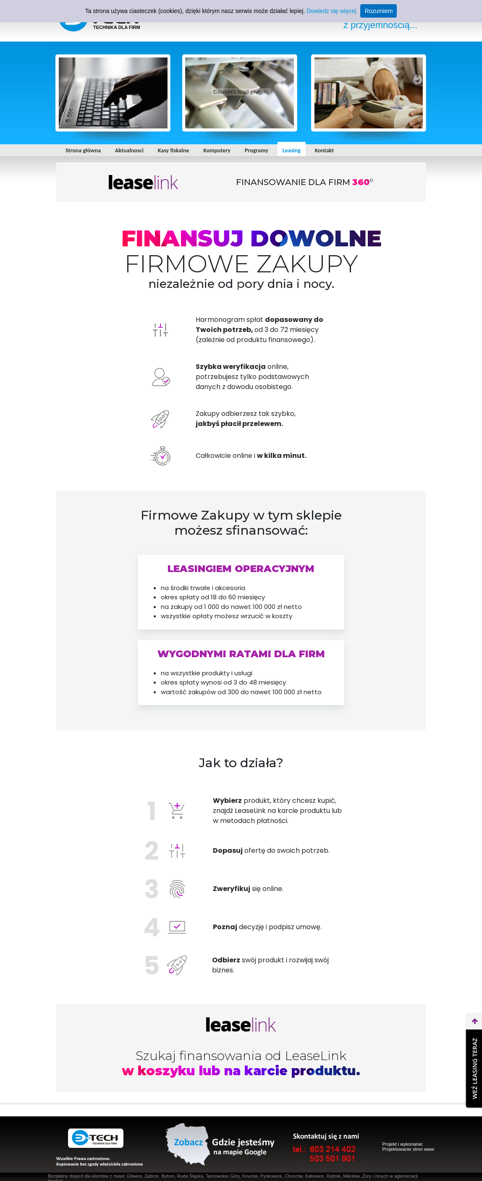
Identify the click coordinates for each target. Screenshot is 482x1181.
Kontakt (324, 150)
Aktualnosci (129, 150)
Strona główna (83, 150)
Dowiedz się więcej (331, 11)
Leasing (292, 150)
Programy (256, 150)
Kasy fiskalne (173, 150)
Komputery (217, 150)
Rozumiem (378, 11)
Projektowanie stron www (408, 1149)
